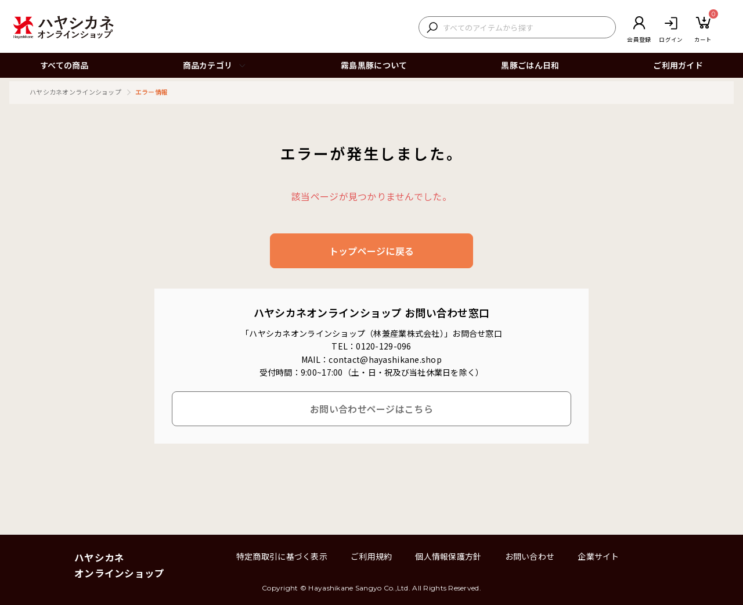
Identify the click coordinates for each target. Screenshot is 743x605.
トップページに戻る (371, 251)
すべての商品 (64, 65)
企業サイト (598, 556)
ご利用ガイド (678, 65)
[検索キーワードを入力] (526, 27)
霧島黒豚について (374, 65)
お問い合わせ (530, 556)
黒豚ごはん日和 (530, 65)
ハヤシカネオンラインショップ (75, 91)
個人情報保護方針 (448, 556)
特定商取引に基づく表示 (281, 556)
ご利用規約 (371, 556)
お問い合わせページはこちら (371, 409)
